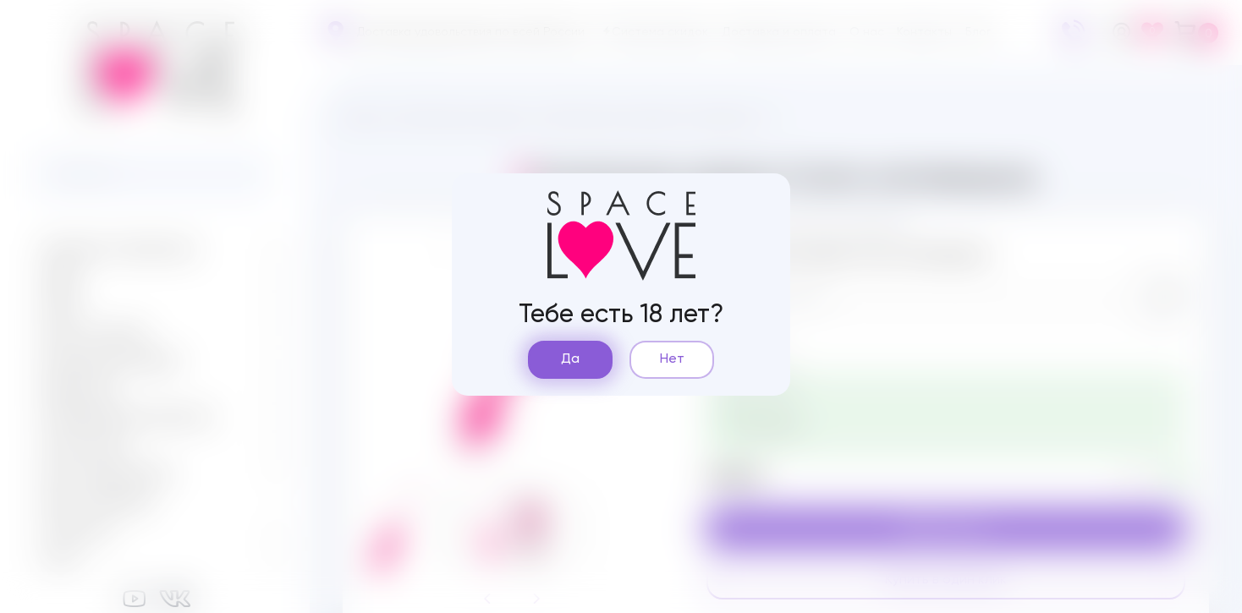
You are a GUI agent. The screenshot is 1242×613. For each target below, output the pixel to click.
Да (570, 359)
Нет (672, 359)
